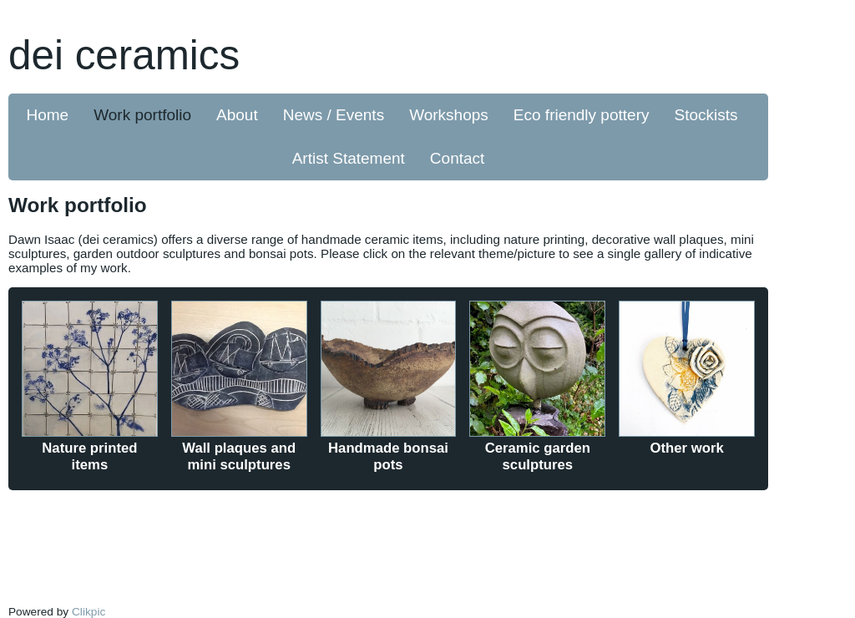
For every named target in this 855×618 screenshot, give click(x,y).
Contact (457, 158)
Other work (687, 448)
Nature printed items (89, 456)
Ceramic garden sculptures (537, 456)
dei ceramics (124, 55)
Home (48, 115)
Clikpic (88, 611)
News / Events (333, 115)
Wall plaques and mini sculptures (239, 456)
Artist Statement (348, 158)
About (237, 115)
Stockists (705, 115)
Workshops (448, 115)
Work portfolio (142, 115)
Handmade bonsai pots (388, 456)
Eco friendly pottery (582, 115)
